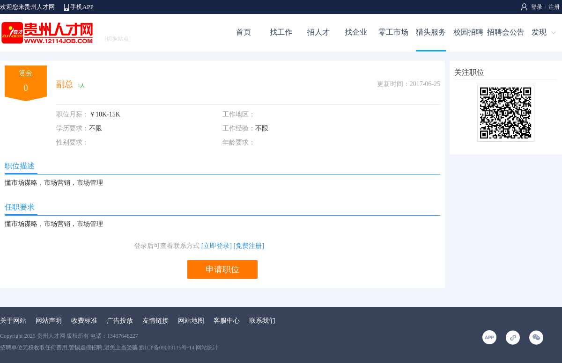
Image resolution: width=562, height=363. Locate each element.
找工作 (281, 32)
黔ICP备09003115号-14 (166, 347)
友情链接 (155, 320)
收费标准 (84, 320)
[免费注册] (249, 245)
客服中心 (227, 320)
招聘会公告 (506, 32)
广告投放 (120, 320)
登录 (536, 7)
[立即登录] (216, 245)
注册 (554, 7)
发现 (539, 32)
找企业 (356, 32)
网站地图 (191, 320)
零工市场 (393, 32)
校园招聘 (468, 32)
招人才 (318, 32)
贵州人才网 (51, 336)
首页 (243, 32)
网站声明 (49, 320)
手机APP (82, 6)
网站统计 (207, 347)
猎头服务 (431, 32)
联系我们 (262, 320)
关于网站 (13, 320)
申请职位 (222, 269)
